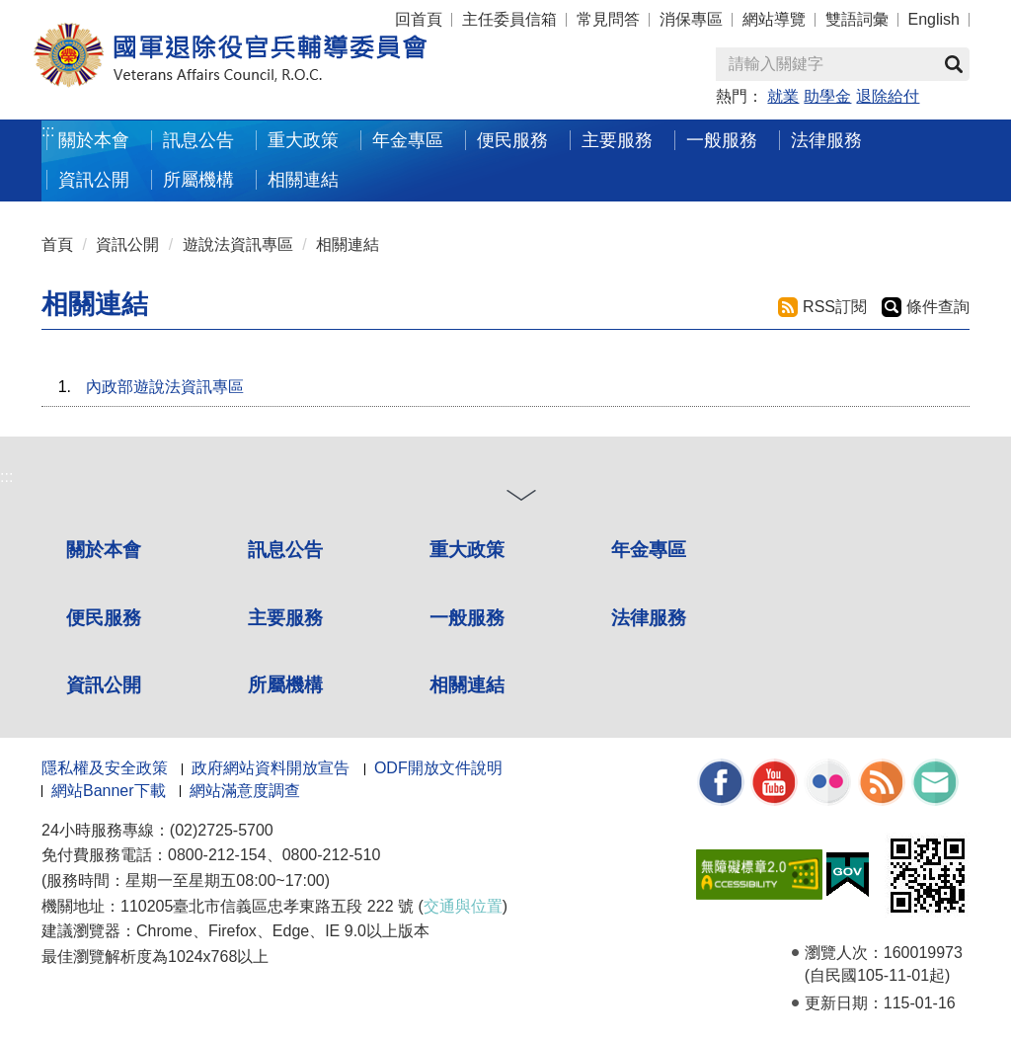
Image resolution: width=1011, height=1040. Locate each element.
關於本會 (93, 139)
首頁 (57, 244)
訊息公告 (198, 139)
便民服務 (512, 139)
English (934, 19)
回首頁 (418, 19)
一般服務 (721, 139)
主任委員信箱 (509, 19)
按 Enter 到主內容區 (89, 13)
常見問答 (608, 19)
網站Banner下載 (108, 790)
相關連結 (303, 179)
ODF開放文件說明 (438, 768)
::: (47, 130)
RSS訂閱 (835, 306)
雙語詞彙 (857, 19)
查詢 (954, 64)
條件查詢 (938, 306)
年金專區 (407, 139)
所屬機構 (198, 179)
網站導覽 (774, 19)
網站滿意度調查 (245, 790)
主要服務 (617, 139)
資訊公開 (93, 179)
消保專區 (691, 19)
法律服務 (826, 139)
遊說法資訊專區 (238, 244)
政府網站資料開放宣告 (271, 768)
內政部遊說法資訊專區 (165, 386)
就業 (783, 96)
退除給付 (887, 96)
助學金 (827, 96)
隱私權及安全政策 (104, 768)
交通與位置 (463, 906)
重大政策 (303, 139)
